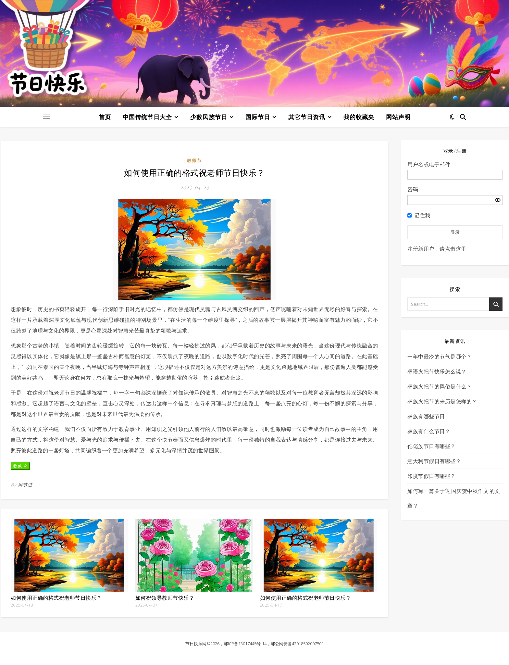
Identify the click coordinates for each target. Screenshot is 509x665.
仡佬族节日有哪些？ (431, 446)
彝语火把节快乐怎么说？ (436, 371)
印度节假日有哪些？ (431, 476)
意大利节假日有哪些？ (434, 461)
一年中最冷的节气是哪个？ (439, 356)
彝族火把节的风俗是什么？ (439, 386)
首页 (105, 117)
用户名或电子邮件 (428, 164)
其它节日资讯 (306, 117)
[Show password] (497, 200)
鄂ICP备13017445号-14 (245, 643)
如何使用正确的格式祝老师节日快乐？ (56, 597)
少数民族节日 (208, 117)
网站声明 (398, 117)
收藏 (20, 465)
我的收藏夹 (358, 117)
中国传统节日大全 (147, 117)
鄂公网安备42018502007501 (297, 643)
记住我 (422, 215)
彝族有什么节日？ (428, 431)
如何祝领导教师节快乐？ (164, 597)
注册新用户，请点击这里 (436, 248)
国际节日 (257, 117)
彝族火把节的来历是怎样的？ (442, 401)
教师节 (194, 160)
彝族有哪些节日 (426, 416)
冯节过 (25, 485)
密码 (412, 189)
